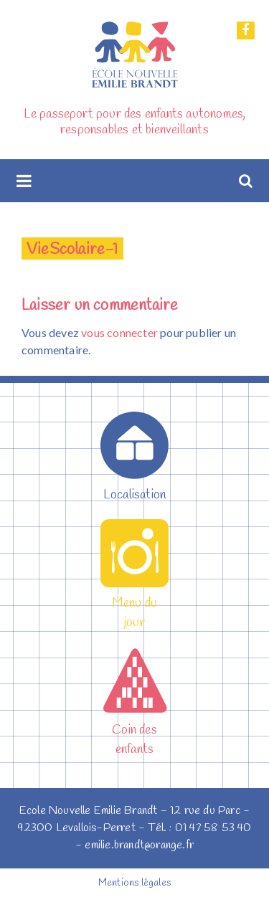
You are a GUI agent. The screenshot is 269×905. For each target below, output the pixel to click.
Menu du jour (134, 603)
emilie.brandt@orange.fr (139, 845)
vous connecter (119, 332)
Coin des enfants (134, 730)
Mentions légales (134, 883)
